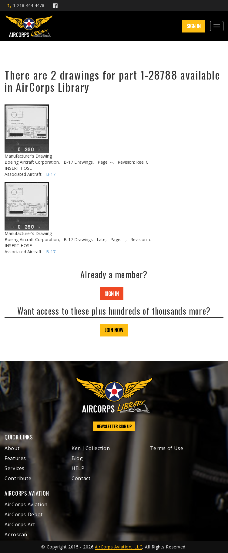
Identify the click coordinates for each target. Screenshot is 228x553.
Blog (77, 458)
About (12, 448)
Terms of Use (166, 448)
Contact (81, 478)
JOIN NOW (114, 330)
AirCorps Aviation (26, 504)
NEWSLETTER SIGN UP (114, 426)
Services (15, 468)
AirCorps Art (20, 524)
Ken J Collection (91, 448)
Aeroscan (16, 534)
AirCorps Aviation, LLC (118, 547)
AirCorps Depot (24, 514)
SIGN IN (193, 26)
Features (15, 458)
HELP (78, 468)
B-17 (50, 174)
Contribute (18, 478)
